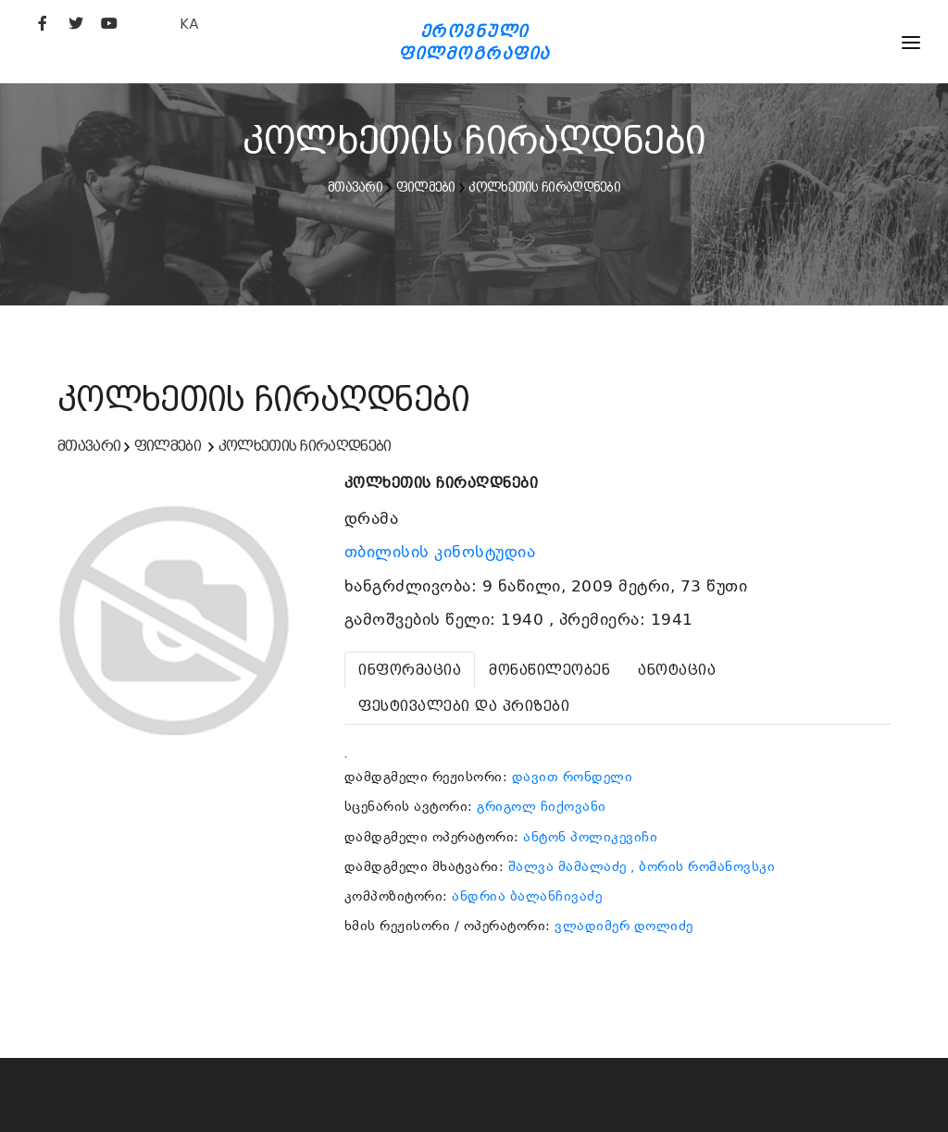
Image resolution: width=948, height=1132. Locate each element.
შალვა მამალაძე (567, 866)
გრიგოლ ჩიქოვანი (541, 806)
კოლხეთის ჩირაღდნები (544, 187)
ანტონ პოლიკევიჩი (590, 836)
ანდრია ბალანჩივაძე (527, 896)
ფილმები (425, 187)
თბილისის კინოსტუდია (442, 551)
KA (189, 23)
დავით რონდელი (572, 776)
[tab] (409, 670)
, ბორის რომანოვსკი (702, 866)
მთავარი (355, 187)
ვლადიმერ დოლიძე (624, 925)
